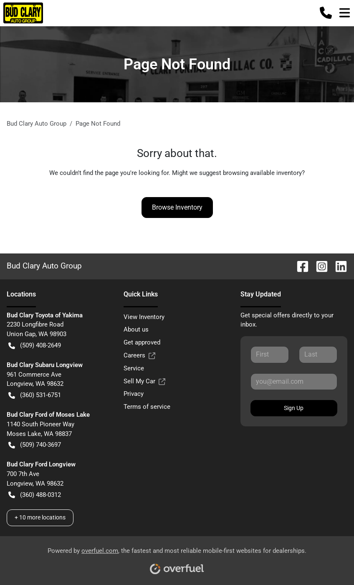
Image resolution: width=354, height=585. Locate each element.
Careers (139, 355)
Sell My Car (144, 381)
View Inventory (144, 317)
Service (134, 368)
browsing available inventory (262, 173)
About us (136, 329)
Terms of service (147, 406)
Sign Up (293, 408)
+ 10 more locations (40, 517)
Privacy (134, 394)
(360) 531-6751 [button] (34, 395)
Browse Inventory (177, 207)
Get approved (142, 342)
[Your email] (293, 381)
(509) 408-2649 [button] (34, 345)
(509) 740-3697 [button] (34, 445)
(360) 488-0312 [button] (34, 495)
